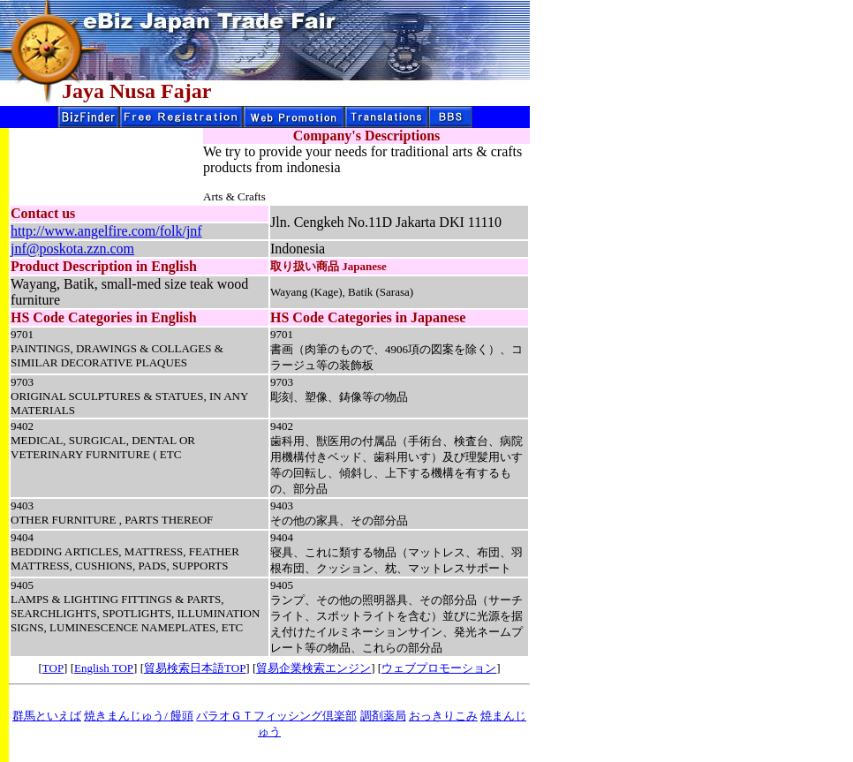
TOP (53, 668)
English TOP (103, 668)
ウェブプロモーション (438, 668)
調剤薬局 (383, 715)
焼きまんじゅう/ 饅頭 (138, 715)
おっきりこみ (443, 715)
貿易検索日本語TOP (194, 668)
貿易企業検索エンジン (313, 668)
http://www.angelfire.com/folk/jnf (106, 230)
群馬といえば (46, 715)
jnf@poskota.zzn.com (72, 248)
